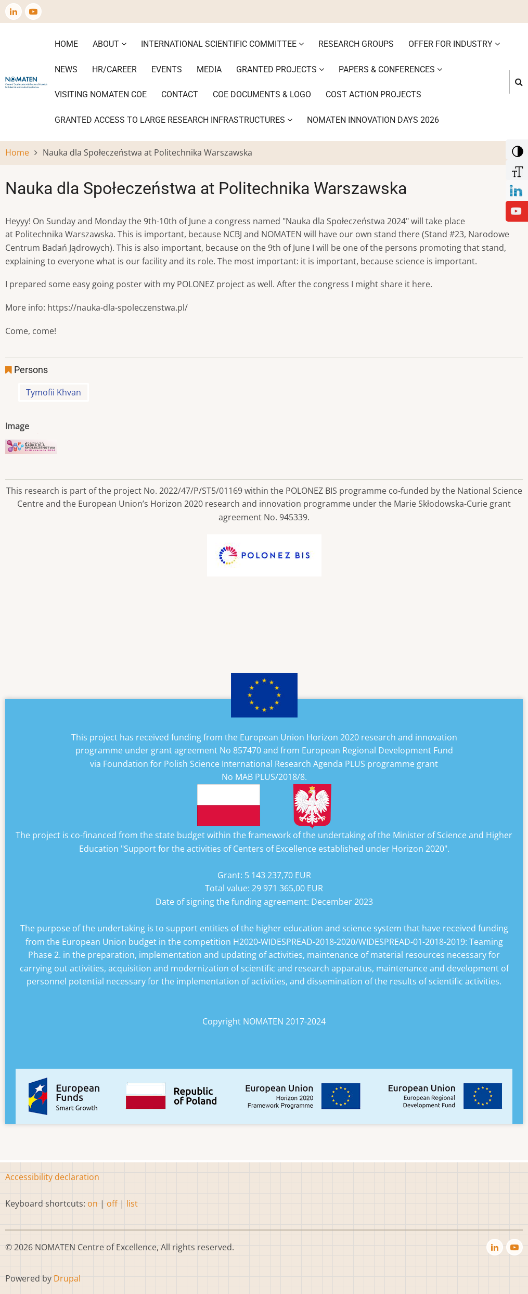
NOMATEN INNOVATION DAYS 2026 (373, 120)
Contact (179, 94)
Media (209, 69)
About (109, 44)
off (112, 1203)
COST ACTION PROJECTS (373, 94)
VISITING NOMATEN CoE (101, 94)
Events (166, 69)
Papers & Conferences (390, 69)
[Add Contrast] (515, 149)
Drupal (67, 1278)
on (92, 1203)
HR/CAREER (114, 69)
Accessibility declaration (52, 1177)
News (66, 69)
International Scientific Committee (222, 44)
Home (66, 44)
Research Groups (356, 44)
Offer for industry (454, 44)
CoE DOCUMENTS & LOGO (262, 94)
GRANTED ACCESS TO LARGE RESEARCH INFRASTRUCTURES (173, 120)
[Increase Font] (515, 169)
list (132, 1203)
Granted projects (280, 69)
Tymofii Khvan (53, 392)
